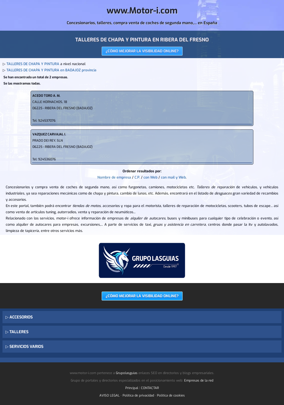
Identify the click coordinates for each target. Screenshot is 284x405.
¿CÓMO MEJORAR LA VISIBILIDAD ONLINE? (142, 51)
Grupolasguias (127, 373)
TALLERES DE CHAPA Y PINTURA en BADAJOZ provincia (51, 70)
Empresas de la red (198, 380)
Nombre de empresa (114, 177)
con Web (150, 177)
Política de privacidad (138, 395)
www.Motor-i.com (142, 10)
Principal (131, 388)
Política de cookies (171, 395)
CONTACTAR (150, 388)
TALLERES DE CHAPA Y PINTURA (32, 64)
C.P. (137, 177)
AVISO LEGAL (109, 395)
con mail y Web (173, 177)
